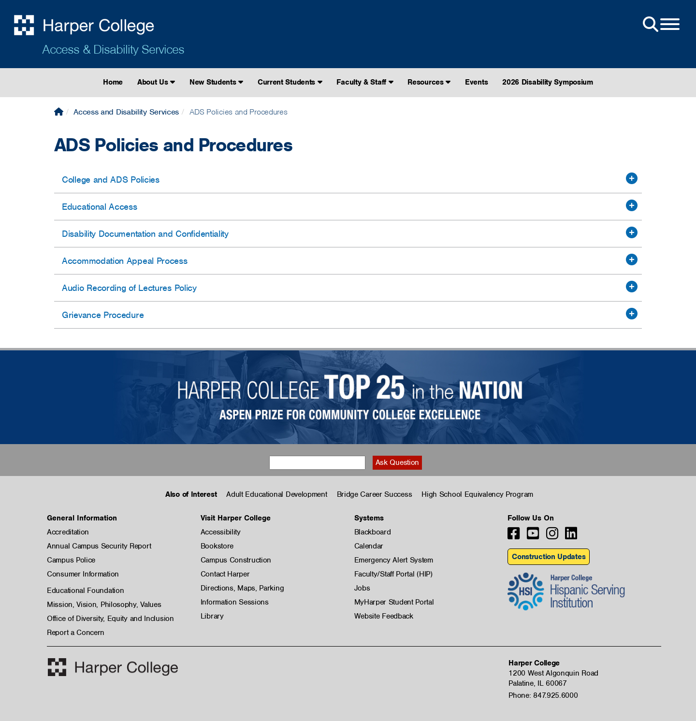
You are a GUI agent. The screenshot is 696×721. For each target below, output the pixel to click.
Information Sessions (235, 602)
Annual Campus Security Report (99, 546)
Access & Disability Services (113, 49)
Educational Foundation (85, 590)
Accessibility (221, 532)
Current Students (290, 82)
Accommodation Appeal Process (125, 260)
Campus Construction (236, 560)
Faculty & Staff (364, 82)
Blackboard (372, 532)
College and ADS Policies (111, 179)
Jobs (362, 588)
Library (212, 616)
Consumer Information (83, 574)
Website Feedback (383, 616)
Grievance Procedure (103, 314)
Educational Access (99, 206)
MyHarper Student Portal (394, 602)
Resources (428, 82)
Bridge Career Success (374, 494)
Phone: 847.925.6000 (543, 695)
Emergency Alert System (393, 560)
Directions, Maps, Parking (242, 588)
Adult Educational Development (276, 494)
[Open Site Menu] (660, 24)
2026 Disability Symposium (547, 82)
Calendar (369, 546)
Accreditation (68, 532)
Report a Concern (75, 632)
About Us (156, 82)
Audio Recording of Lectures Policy (129, 287)
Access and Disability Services (126, 112)
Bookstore (217, 546)
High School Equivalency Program (477, 494)
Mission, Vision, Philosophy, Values (104, 604)
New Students (216, 82)
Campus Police (71, 560)
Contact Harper (225, 574)
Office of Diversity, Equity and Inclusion (110, 618)
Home (113, 82)
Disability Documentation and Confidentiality (145, 233)
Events (476, 82)
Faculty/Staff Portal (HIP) (393, 574)
